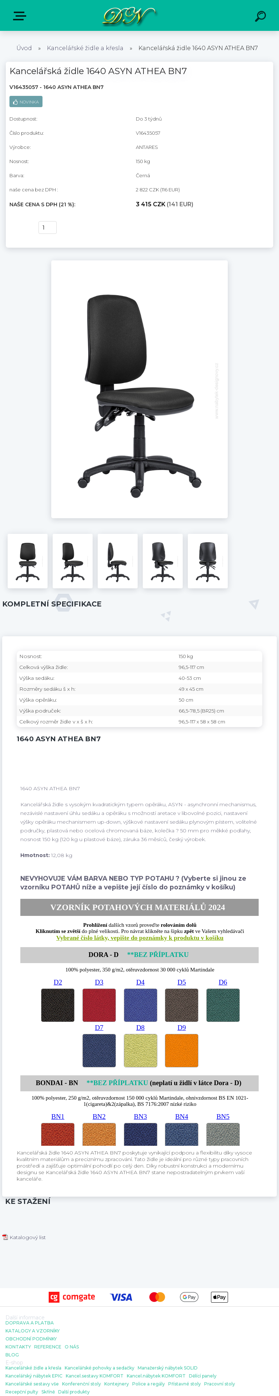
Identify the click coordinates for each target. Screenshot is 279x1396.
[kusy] (48, 227)
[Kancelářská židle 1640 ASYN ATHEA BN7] (139, 263)
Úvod (24, 48)
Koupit (19, 228)
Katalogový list (24, 1237)
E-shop (21, 16)
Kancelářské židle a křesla (85, 48)
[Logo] (129, 15)
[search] (261, 17)
